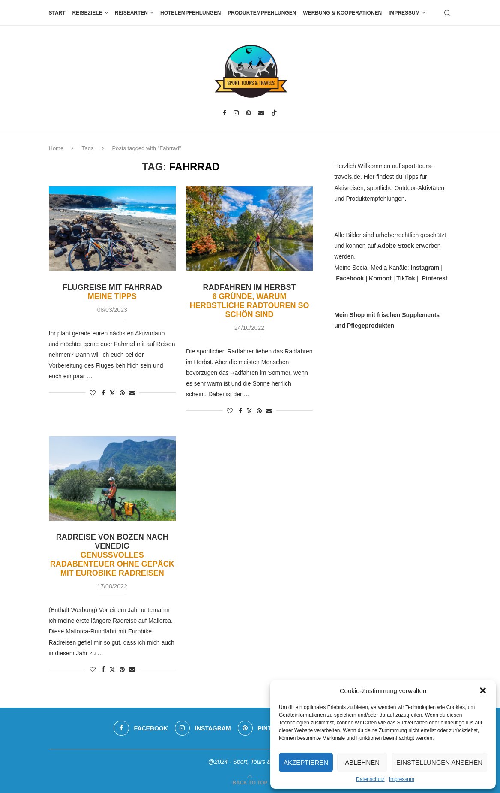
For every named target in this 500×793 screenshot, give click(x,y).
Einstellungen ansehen (439, 762)
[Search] (447, 12)
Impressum (401, 779)
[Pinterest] (248, 113)
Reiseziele (87, 13)
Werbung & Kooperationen (342, 13)
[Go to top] (249, 782)
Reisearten (131, 13)
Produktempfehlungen (262, 13)
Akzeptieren (306, 762)
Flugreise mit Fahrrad (112, 292)
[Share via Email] (132, 392)
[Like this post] (93, 392)
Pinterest (434, 278)
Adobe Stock (395, 245)
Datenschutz (370, 779)
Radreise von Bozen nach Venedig (112, 555)
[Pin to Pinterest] (122, 392)
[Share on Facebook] (103, 392)
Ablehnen (362, 762)
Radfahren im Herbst (249, 301)
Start (57, 13)
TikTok (405, 278)
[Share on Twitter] (112, 392)
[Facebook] (224, 113)
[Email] (261, 113)
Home (56, 148)
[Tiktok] (274, 113)
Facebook (350, 278)
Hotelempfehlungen (190, 13)
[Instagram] (236, 113)
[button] (483, 690)
